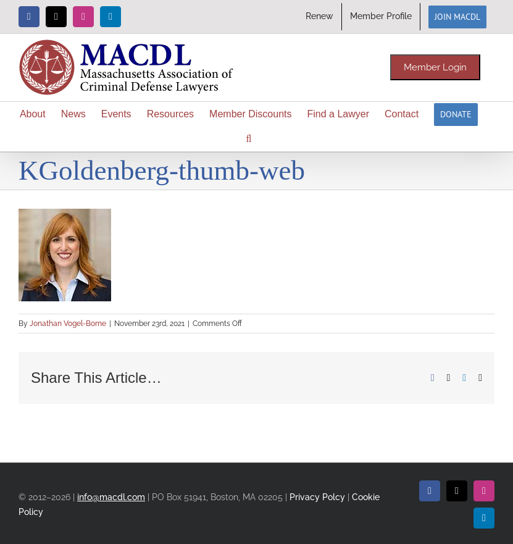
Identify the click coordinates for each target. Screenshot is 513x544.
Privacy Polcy (317, 497)
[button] (249, 139)
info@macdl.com (111, 497)
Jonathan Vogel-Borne (68, 323)
